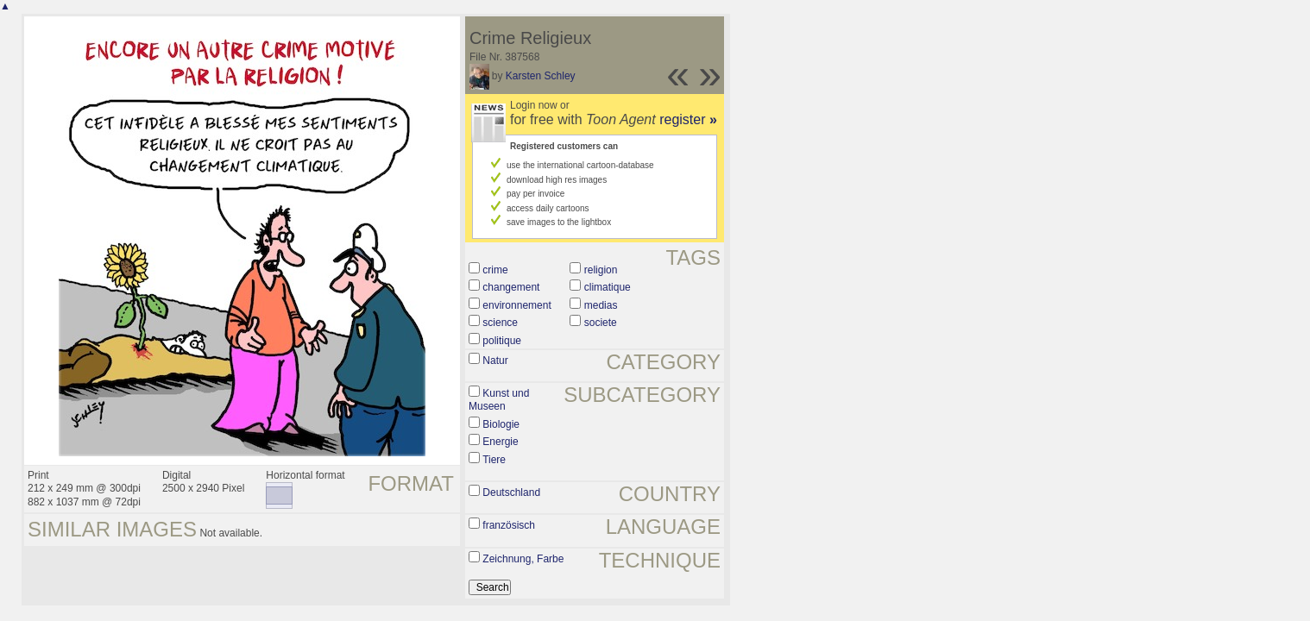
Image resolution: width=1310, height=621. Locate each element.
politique (501, 341)
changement (510, 287)
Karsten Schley (541, 76)
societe (600, 323)
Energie (500, 442)
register (688, 119)
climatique (607, 287)
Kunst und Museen (499, 400)
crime (494, 270)
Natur (494, 360)
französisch (508, 525)
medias (601, 305)
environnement (516, 305)
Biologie (501, 424)
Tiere (494, 460)
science (500, 323)
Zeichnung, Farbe (523, 559)
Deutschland (511, 492)
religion (601, 270)
